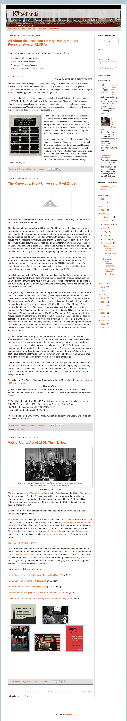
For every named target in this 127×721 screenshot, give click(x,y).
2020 (103, 214)
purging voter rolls (52, 531)
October (107, 221)
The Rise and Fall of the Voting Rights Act (27, 587)
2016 (103, 294)
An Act (12, 493)
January (107, 279)
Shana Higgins (23, 682)
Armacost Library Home (16, 29)
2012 (103, 309)
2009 (103, 320)
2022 (103, 206)
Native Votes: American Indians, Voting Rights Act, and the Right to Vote (41, 598)
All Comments (107, 68)
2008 (103, 324)
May (105, 232)
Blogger (68, 715)
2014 (103, 302)
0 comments (39, 169)
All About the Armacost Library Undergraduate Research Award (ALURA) (43, 42)
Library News (54, 29)
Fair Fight (77, 557)
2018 (103, 287)
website (25, 98)
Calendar (31, 29)
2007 (103, 328)
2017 (103, 291)
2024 (103, 199)
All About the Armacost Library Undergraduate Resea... (110, 250)
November (108, 217)
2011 (103, 313)
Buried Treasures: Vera (114, 88)
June (105, 228)
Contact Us (42, 29)
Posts (103, 63)
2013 (103, 305)
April (105, 235)
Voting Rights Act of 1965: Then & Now (37, 442)
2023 (103, 203)
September (108, 224)
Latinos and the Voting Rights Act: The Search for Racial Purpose (38, 592)
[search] (109, 41)
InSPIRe (34, 110)
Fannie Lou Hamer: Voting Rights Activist (27, 581)
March (106, 239)
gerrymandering (49, 534)
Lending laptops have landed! (107, 156)
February (107, 243)
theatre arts (19, 429)
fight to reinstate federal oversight (24, 554)
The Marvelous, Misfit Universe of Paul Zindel (42, 183)
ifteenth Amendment (40, 493)
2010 (103, 317)
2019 (103, 283)
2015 (103, 298)
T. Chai (20, 169)
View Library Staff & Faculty (108, 188)
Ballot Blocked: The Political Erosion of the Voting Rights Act (36, 575)
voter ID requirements (81, 531)
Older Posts (87, 691)
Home (50, 691)
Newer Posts (14, 691)
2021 (103, 210)
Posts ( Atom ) (26, 696)
